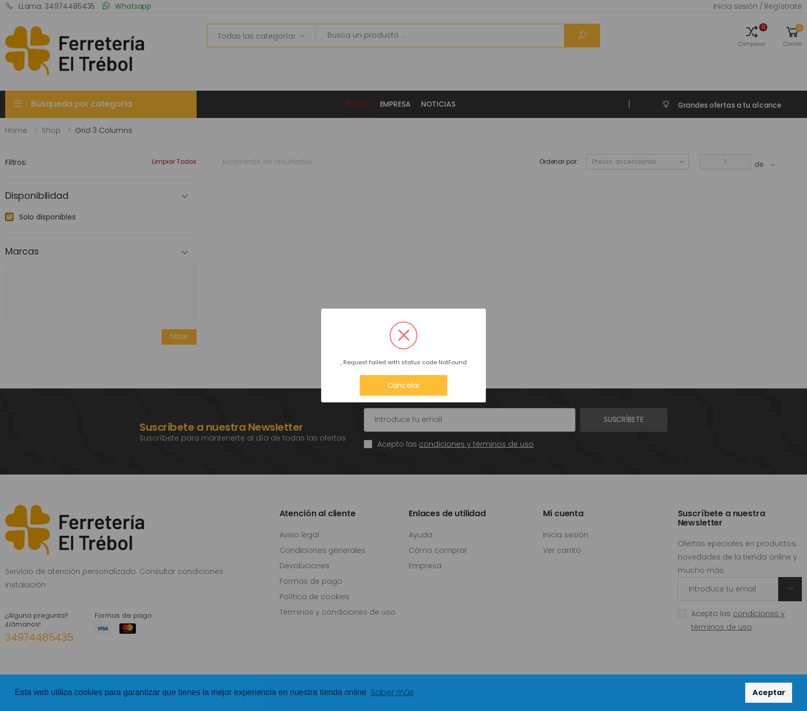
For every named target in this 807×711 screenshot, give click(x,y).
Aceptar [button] (768, 692)
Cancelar (404, 385)
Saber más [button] (392, 692)
